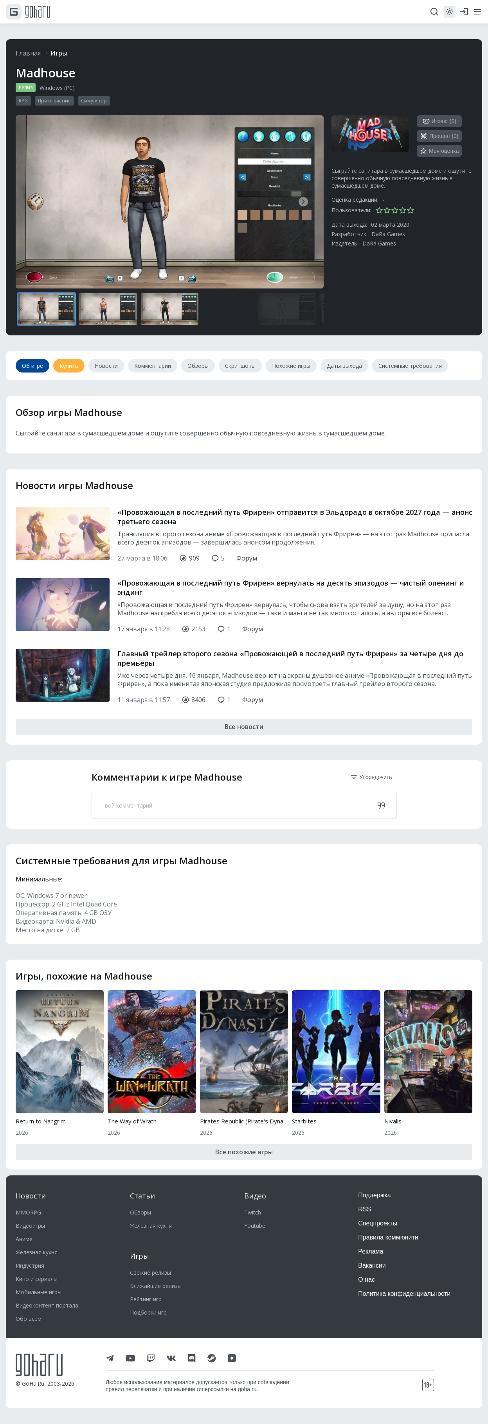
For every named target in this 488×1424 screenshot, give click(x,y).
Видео (255, 1195)
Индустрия (30, 1265)
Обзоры (140, 1212)
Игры (58, 53)
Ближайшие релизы (156, 1286)
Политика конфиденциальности (404, 1293)
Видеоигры (30, 1225)
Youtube (254, 1225)
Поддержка (374, 1195)
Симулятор (94, 100)
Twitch (252, 1212)
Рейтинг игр (146, 1299)
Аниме (24, 1239)
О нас (366, 1279)
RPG (23, 100)
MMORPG (28, 1212)
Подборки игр (148, 1312)
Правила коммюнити (388, 1237)
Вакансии (372, 1265)
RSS (364, 1209)
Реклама (370, 1251)
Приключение (54, 100)
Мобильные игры (38, 1292)
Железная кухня (37, 1252)
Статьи (142, 1195)
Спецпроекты (377, 1223)
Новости (31, 1195)
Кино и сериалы (37, 1278)
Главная (28, 53)
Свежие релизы (150, 1272)
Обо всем (28, 1318)
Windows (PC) (57, 87)
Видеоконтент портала (47, 1305)
